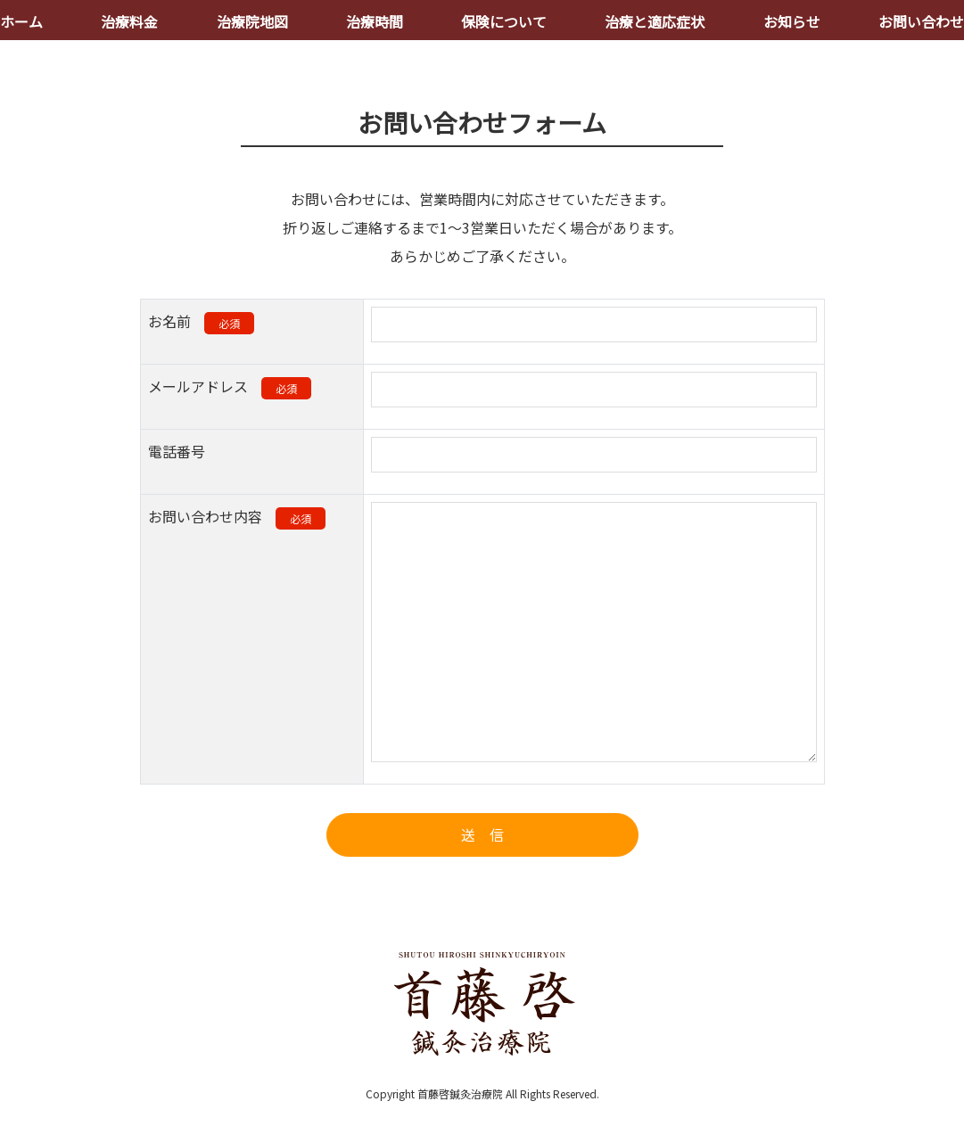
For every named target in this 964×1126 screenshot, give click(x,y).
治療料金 (129, 21)
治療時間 (374, 21)
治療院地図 (252, 21)
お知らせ (791, 21)
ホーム (21, 21)
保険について (504, 21)
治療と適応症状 (654, 21)
